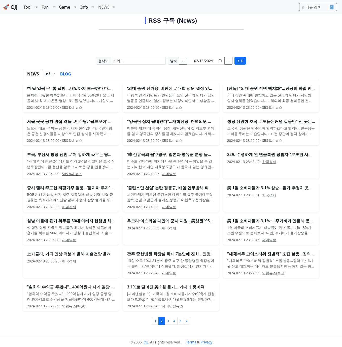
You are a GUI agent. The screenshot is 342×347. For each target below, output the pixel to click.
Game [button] (66, 7)
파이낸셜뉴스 (172, 306)
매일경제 (69, 206)
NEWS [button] (105, 7)
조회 (240, 60)
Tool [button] (29, 7)
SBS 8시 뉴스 (72, 107)
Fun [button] (47, 7)
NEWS (33, 74)
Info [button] (85, 7)
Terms (191, 342)
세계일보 (169, 173)
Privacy (206, 342)
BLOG (65, 74)
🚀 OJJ (10, 7)
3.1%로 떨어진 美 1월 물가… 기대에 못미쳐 (165, 287)
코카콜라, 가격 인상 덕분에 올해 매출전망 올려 (69, 254)
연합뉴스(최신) (273, 273)
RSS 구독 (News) (172, 20)
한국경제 (269, 161)
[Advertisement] (171, 42)
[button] (50, 73)
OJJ (146, 342)
